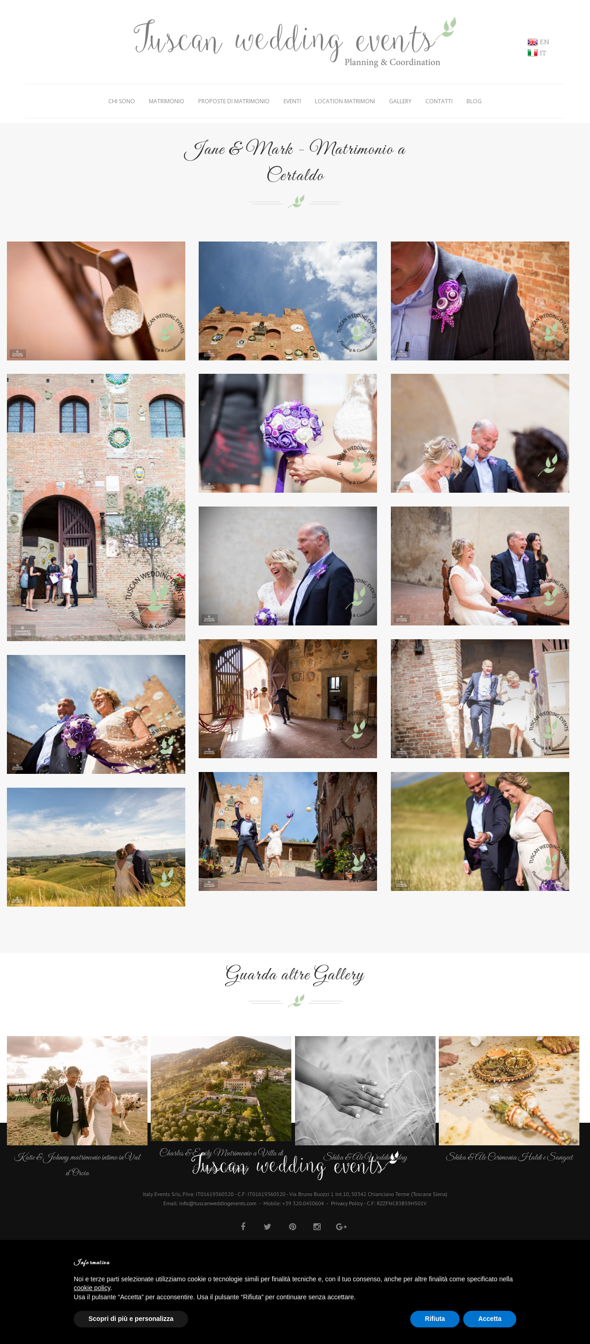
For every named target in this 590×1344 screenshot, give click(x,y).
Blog (474, 101)
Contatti (439, 101)
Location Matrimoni (345, 101)
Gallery (400, 101)
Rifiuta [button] (435, 1318)
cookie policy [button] (92, 1287)
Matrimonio (166, 101)
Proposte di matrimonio (234, 101)
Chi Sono (121, 101)
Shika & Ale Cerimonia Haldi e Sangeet (509, 1157)
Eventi (292, 101)
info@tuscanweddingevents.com (217, 1203)
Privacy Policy (347, 1203)
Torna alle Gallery (40, 1099)
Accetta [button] (490, 1318)
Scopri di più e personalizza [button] (130, 1318)
